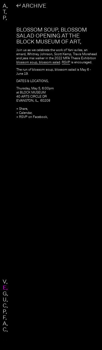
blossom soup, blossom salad (38, 62)
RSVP (66, 62)
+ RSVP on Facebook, (32, 117)
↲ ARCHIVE (31, 5)
